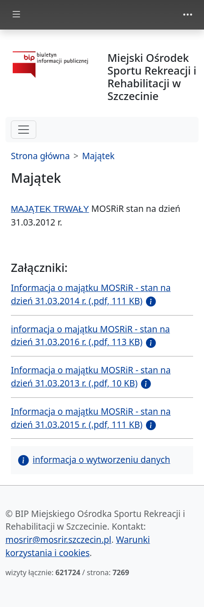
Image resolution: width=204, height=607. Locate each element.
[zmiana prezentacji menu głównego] (16, 14)
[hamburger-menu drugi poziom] (23, 129)
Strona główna (40, 156)
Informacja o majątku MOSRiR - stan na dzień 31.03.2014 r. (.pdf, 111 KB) (90, 294)
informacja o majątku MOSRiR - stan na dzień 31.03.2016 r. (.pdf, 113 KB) (90, 335)
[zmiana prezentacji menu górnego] (188, 14)
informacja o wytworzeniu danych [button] (94, 459)
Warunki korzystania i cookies (77, 546)
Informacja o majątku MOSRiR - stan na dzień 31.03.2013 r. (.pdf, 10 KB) (90, 376)
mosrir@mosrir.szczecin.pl (58, 539)
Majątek (98, 156)
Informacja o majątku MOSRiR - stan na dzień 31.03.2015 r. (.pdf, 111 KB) (90, 418)
